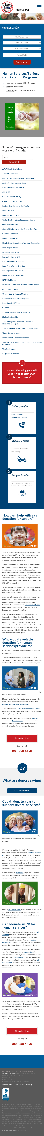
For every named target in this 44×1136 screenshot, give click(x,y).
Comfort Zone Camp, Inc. (12, 201)
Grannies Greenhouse (10, 234)
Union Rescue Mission (11, 333)
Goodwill (34, 718)
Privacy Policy (7, 1085)
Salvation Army (17, 721)
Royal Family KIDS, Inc (11, 303)
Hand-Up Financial (9, 238)
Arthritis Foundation (10, 173)
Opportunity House (10, 289)
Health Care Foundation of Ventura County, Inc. (21, 243)
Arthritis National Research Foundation (18, 178)
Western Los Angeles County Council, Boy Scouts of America (22, 343)
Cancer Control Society (11, 197)
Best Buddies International (13, 187)
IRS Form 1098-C (14, 910)
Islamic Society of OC (11, 257)
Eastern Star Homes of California (15, 206)
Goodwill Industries (10, 224)
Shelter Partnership (10, 317)
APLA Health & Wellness (12, 169)
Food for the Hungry (10, 215)
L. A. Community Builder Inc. (13, 261)
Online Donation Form (19, 417)
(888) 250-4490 (17, 414)
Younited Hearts (8, 349)
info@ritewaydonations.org (10, 1130)
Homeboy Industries (10, 252)
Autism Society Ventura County (14, 183)
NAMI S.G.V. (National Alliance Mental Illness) (20, 284)
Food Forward (8, 210)
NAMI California (9, 280)
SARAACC (6, 308)
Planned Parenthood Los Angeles (15, 298)
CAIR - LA (6, 192)
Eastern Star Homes (32, 605)
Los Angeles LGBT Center (12, 271)
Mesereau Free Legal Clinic (13, 275)
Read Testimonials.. (22, 791)
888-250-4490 (22, 10)
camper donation (20, 957)
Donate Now (22, 738)
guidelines (19, 873)
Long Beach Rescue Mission (13, 266)
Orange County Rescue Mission (15, 294)
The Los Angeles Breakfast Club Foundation (20, 328)
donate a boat (28, 952)
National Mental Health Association (15, 704)
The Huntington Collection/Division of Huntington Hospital (17, 322)
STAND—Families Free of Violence (27, 709)
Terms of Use (20, 1085)
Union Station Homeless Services (15, 337)
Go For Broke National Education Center (18, 220)
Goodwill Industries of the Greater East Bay (19, 229)
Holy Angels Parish (10, 247)
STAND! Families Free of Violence (16, 312)
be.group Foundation (10, 353)
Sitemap (29, 1085)
